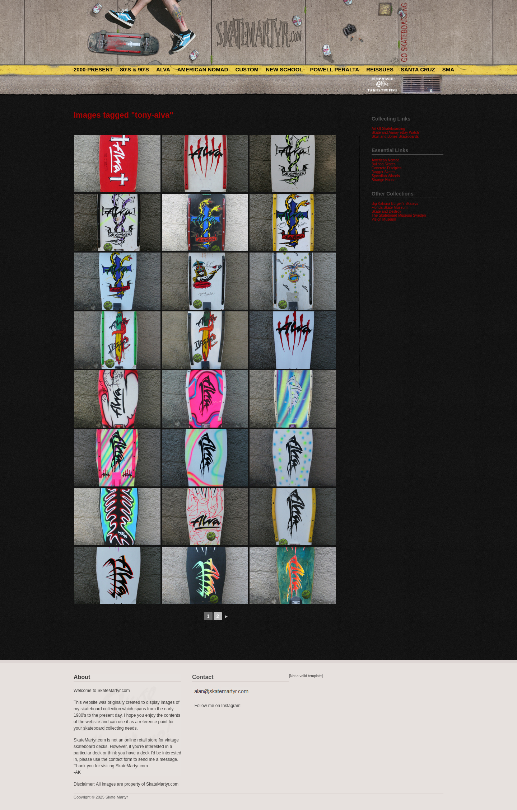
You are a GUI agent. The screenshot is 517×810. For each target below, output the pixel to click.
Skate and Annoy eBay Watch (395, 133)
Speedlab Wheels (386, 176)
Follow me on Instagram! (218, 705)
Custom (246, 69)
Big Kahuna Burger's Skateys (395, 204)
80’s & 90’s (134, 69)
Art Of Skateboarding (388, 129)
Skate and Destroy (386, 211)
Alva (163, 69)
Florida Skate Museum (389, 207)
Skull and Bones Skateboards (395, 136)
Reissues (379, 69)
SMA (448, 69)
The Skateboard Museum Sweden (399, 215)
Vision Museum (384, 219)
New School (284, 69)
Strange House (384, 180)
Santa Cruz (418, 69)
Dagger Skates (383, 172)
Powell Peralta (334, 69)
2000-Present (93, 69)
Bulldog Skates (384, 164)
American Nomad (202, 69)
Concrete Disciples (386, 168)
